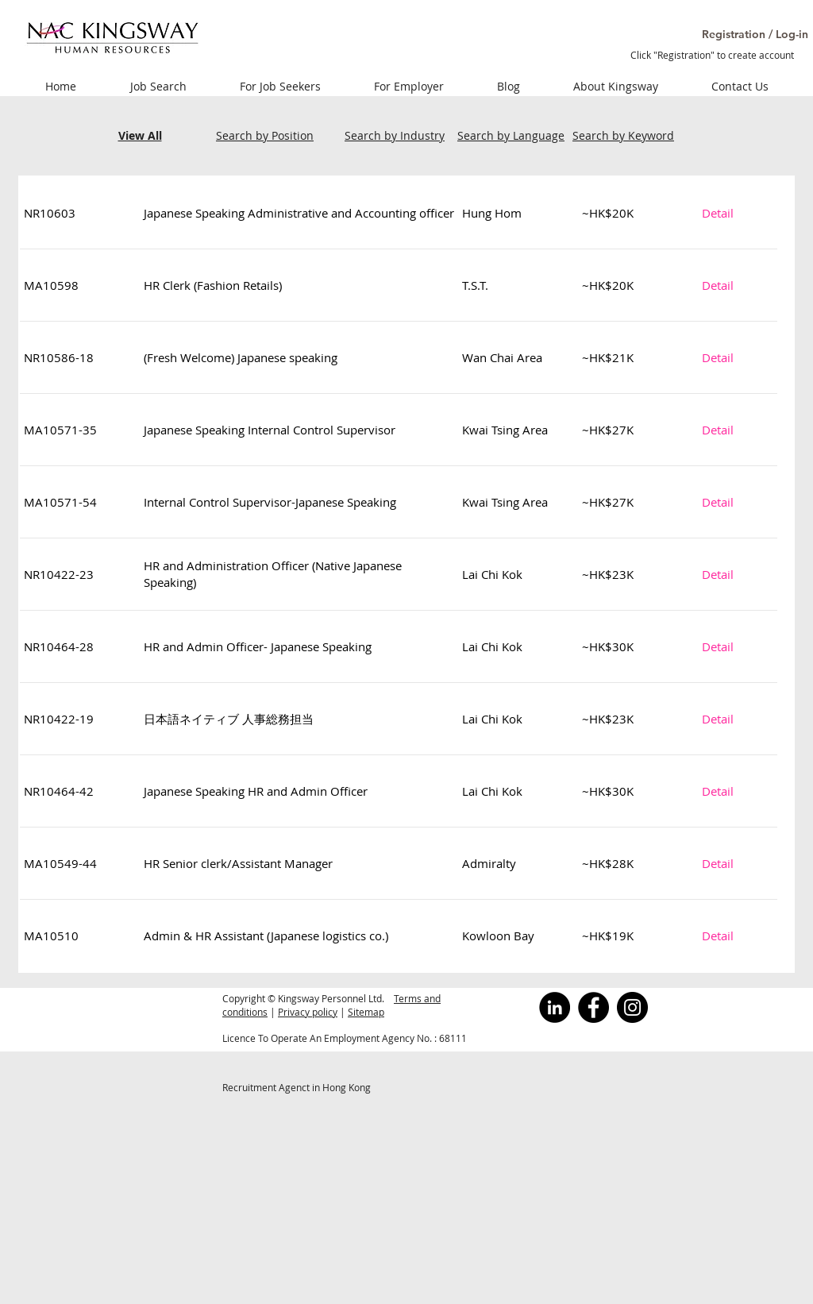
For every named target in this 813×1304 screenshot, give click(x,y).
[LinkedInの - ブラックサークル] (554, 1007)
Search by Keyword (623, 135)
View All (140, 135)
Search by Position (265, 135)
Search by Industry (395, 135)
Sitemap (366, 1011)
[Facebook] (593, 1007)
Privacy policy (307, 1011)
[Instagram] (632, 1007)
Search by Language (510, 135)
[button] (737, 34)
